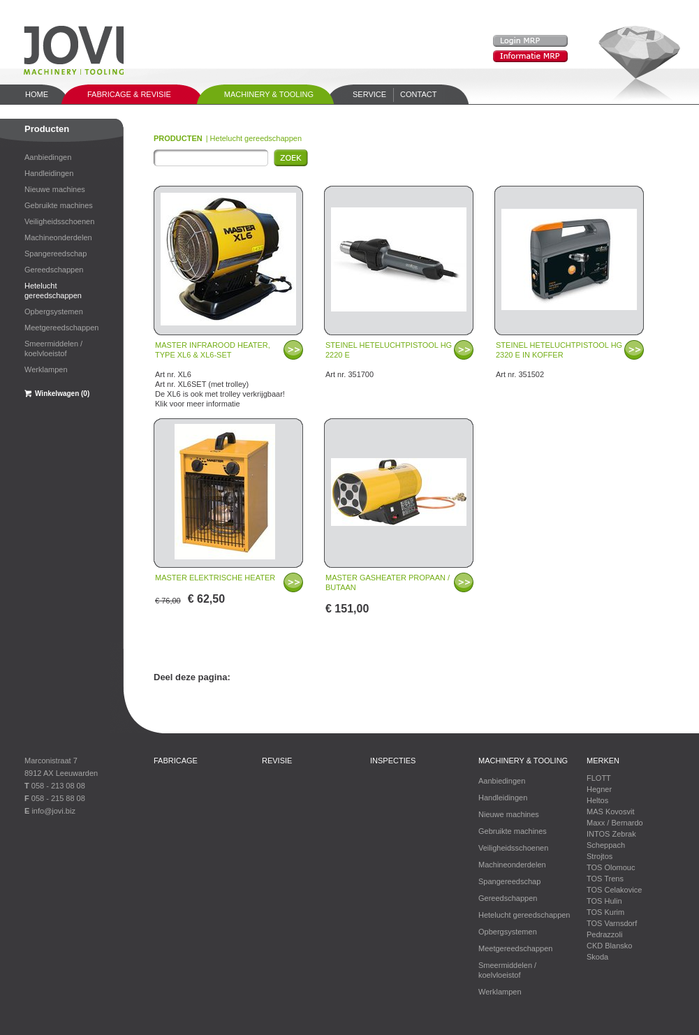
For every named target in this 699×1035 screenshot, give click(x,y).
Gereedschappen (53, 269)
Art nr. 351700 (388, 360)
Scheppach (606, 845)
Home (36, 94)
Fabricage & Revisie (129, 94)
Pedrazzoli (604, 934)
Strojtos (599, 856)
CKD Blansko (609, 945)
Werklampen (46, 369)
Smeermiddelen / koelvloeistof (53, 348)
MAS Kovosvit (610, 811)
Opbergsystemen (53, 311)
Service (369, 94)
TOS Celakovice (614, 890)
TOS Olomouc (611, 867)
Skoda (597, 957)
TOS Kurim (605, 912)
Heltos (597, 800)
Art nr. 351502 (559, 360)
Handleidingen (48, 173)
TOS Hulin (604, 901)
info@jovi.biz (53, 811)
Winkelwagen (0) (62, 393)
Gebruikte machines (58, 205)
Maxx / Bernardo (615, 823)
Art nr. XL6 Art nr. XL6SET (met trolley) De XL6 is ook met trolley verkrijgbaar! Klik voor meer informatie (220, 369)
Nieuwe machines (54, 189)
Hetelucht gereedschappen (53, 290)
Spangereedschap (55, 253)
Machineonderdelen (58, 237)
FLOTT (599, 778)
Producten (46, 129)
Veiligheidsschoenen (59, 221)
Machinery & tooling (269, 94)
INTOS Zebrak (611, 834)
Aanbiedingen (47, 157)
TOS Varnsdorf (612, 923)
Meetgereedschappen (61, 327)
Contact (418, 94)
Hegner (599, 789)
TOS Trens (605, 878)
